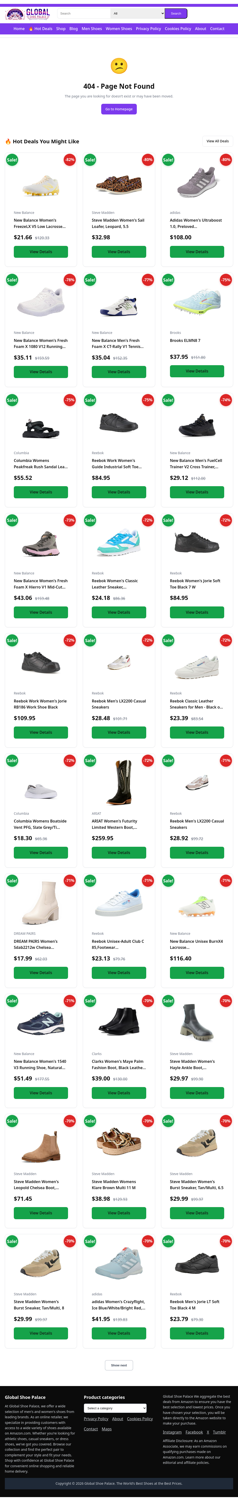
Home (19, 28)
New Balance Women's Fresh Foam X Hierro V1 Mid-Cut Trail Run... (41, 590)
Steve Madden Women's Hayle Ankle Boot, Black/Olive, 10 (192, 1071)
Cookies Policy (178, 28)
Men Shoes (92, 28)
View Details (41, 254)
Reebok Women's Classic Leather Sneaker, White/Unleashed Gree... (115, 590)
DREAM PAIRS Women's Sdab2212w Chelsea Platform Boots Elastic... (36, 950)
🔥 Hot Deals (40, 28)
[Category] (137, 13)
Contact (217, 28)
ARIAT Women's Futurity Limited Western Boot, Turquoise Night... (114, 830)
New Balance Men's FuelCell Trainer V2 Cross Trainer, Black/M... (196, 470)
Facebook (194, 1435)
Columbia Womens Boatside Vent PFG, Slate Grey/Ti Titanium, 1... (40, 830)
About (200, 28)
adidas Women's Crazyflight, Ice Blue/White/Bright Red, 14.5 (118, 1311)
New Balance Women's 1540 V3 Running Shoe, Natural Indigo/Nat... (40, 1071)
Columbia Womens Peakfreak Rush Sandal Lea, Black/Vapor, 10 (40, 470)
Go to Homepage (119, 109)
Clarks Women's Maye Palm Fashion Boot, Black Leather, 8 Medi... (118, 1071)
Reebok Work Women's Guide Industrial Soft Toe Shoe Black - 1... (115, 470)
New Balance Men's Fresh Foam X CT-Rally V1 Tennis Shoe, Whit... (116, 349)
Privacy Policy (148, 28)
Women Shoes (119, 28)
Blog (73, 28)
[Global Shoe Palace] (27, 13)
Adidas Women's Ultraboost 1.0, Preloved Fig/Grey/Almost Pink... (196, 229)
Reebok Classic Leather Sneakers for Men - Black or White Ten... (196, 710)
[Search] (83, 13)
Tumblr (219, 1435)
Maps (107, 1432)
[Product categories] (115, 1411)
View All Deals (214, 143)
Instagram (172, 1435)
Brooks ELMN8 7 (185, 343)
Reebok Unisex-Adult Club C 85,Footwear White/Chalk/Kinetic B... (118, 950)
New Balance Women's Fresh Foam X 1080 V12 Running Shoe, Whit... (41, 349)
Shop (61, 28)
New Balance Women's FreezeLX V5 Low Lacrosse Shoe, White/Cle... (38, 229)
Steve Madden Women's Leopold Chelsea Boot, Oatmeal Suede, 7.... (36, 1191)
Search (176, 13)
